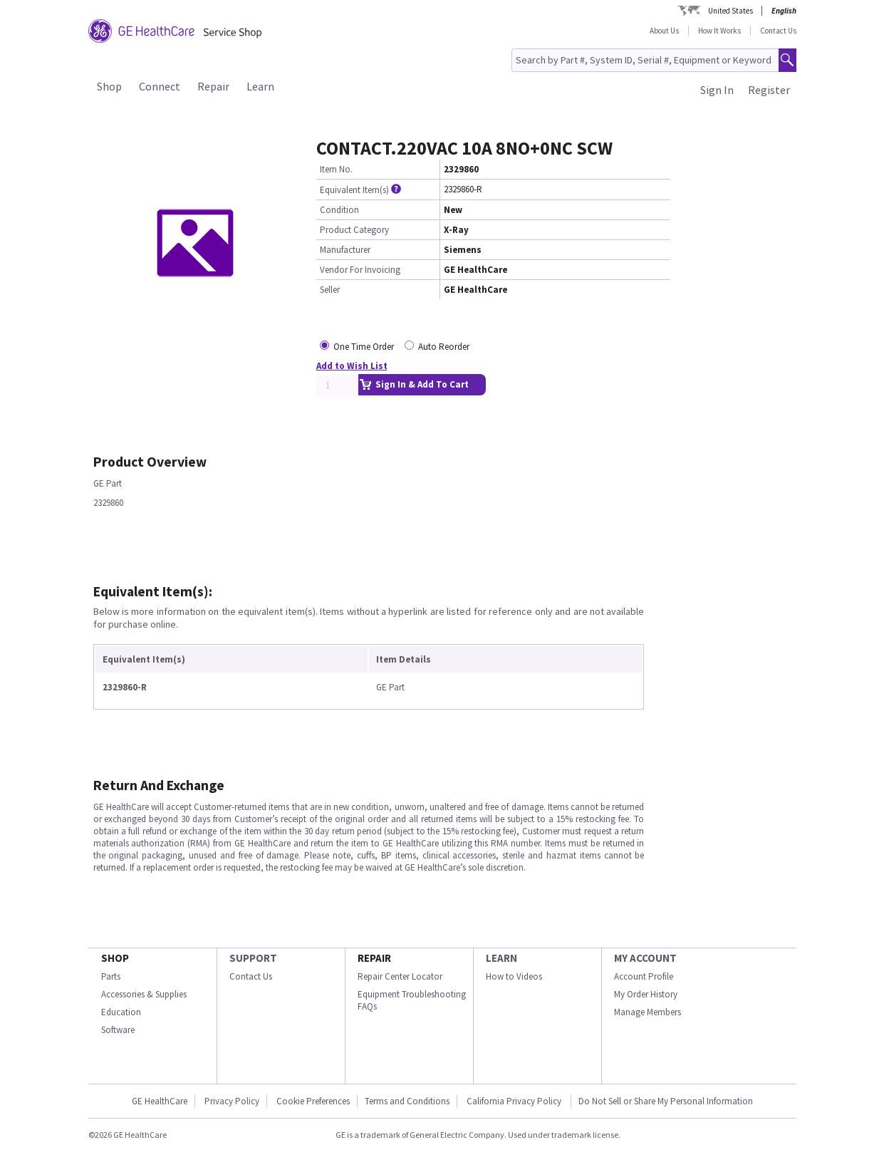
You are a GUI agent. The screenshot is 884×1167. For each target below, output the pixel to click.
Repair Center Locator (400, 976)
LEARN (501, 958)
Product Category (354, 230)
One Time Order (363, 347)
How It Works (719, 31)
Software (118, 1030)
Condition (339, 210)
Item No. (336, 169)
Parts (110, 976)
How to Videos (514, 976)
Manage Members (647, 1012)
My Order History (645, 994)
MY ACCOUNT (645, 958)
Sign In (717, 90)
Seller (330, 290)
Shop (109, 86)
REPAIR (374, 958)
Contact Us (778, 31)
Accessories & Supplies (144, 994)
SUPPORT (253, 958)
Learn (260, 86)
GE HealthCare (159, 1101)
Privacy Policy (231, 1101)
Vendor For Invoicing (360, 270)
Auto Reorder (443, 347)
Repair (213, 86)
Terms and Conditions (407, 1101)
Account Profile (643, 976)
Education (121, 1012)
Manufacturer (345, 250)
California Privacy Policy (515, 1101)
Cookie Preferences (313, 1101)
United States (730, 11)
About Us (664, 31)
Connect (159, 86)
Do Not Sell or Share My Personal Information (665, 1101)
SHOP (115, 958)
